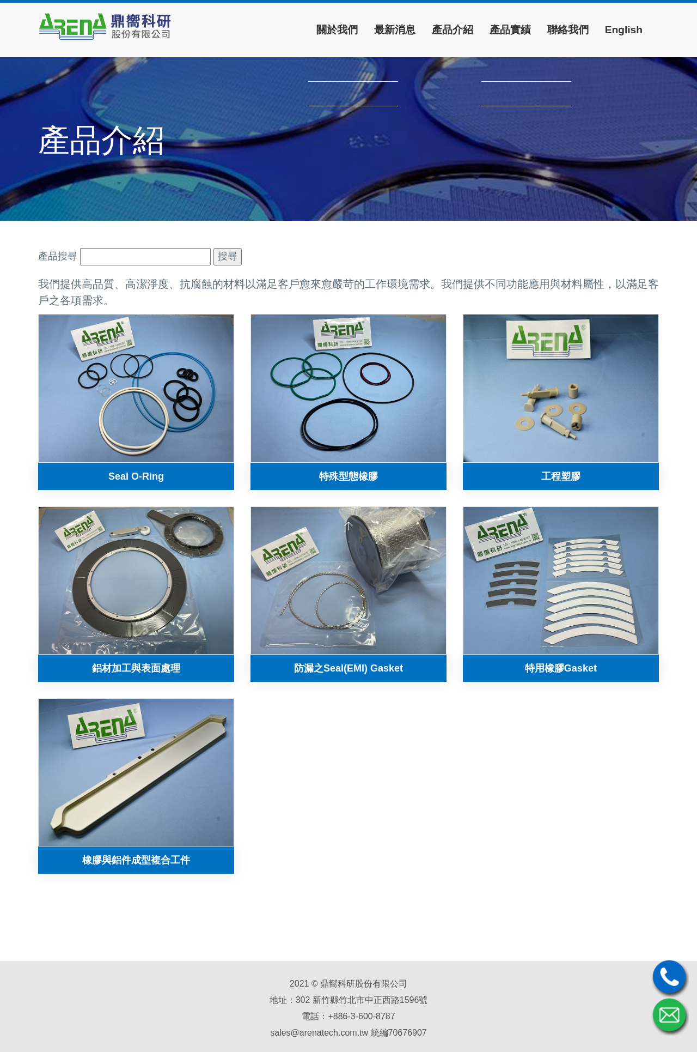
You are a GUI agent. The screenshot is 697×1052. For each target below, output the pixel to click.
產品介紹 (452, 29)
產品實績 (510, 29)
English (624, 29)
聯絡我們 (568, 29)
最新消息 (394, 29)
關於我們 (337, 29)
